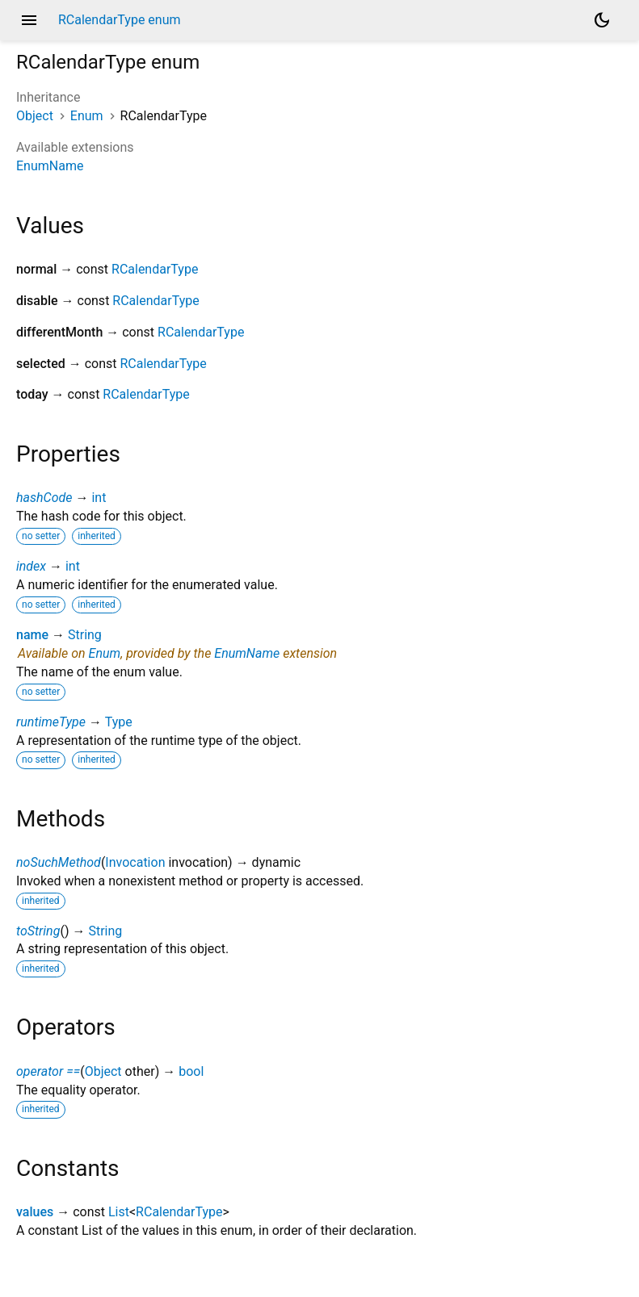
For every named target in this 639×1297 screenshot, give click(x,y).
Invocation (135, 862)
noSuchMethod (58, 862)
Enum (86, 115)
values (34, 1212)
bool (191, 1071)
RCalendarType (154, 269)
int (98, 497)
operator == (48, 1071)
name (32, 634)
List (118, 1212)
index (31, 566)
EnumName (49, 166)
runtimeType (51, 722)
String (85, 634)
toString (38, 931)
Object (34, 115)
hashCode (44, 497)
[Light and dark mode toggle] (602, 20)
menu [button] (29, 20)
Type (118, 722)
